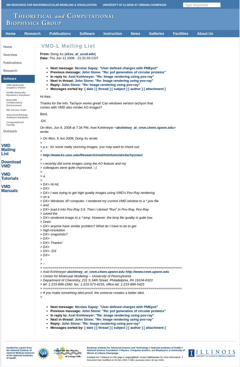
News (135, 34)
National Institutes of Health (166, 347)
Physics (125, 350)
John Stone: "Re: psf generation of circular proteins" (124, 72)
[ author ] (135, 89)
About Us (205, 34)
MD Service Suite (16, 109)
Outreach (10, 131)
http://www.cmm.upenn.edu (147, 272)
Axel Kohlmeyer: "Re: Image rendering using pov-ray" (111, 76)
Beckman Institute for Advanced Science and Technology (117, 347)
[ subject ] (119, 89)
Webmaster (153, 357)
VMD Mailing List (8, 149)
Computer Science (140, 350)
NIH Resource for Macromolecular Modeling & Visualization (51, 5)
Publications (60, 34)
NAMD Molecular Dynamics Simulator (18, 93)
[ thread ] (103, 89)
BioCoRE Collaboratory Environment (14, 102)
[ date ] (89, 89)
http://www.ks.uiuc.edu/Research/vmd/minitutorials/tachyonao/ (93, 155)
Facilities (180, 34)
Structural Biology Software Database (17, 116)
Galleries (156, 34)
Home (11, 34)
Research (32, 34)
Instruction (112, 34)
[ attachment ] (155, 89)
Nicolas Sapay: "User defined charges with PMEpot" (116, 68)
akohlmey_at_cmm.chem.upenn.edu (145, 128)
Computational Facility (15, 123)
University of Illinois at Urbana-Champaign (134, 5)
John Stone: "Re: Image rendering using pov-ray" (114, 81)
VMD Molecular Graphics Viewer (15, 86)
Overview (10, 55)
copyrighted (131, 357)
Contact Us (93, 357)
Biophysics (162, 350)
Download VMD (11, 164)
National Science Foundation (102, 350)
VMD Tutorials (9, 176)
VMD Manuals (9, 188)
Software (87, 34)
